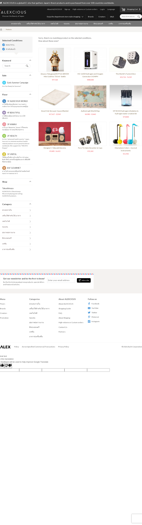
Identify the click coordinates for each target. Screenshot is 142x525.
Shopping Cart (130, 10)
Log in (102, 9)
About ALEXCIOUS (54, 9)
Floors (2, 304)
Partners (62, 332)
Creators (101, 17)
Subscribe (83, 280)
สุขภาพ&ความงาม (81, 24)
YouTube (93, 308)
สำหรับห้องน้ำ (11, 49)
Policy (16, 347)
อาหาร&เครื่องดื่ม (125, 24)
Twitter (92, 312)
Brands (91, 17)
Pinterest (93, 317)
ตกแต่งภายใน (16, 24)
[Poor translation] (8, 365)
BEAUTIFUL (10, 45)
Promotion (4, 318)
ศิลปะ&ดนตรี (98, 24)
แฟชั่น (111, 24)
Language (111, 9)
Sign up (67, 9)
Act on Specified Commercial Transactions (38, 347)
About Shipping (64, 318)
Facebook (93, 303)
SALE (112, 17)
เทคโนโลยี (54, 24)
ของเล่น (67, 24)
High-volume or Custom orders (85, 9)
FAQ (60, 313)
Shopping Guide (65, 308)
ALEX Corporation (135, 347)
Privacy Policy (63, 347)
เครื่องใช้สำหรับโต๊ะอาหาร (35, 24)
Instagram (94, 321)
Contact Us (63, 327)
